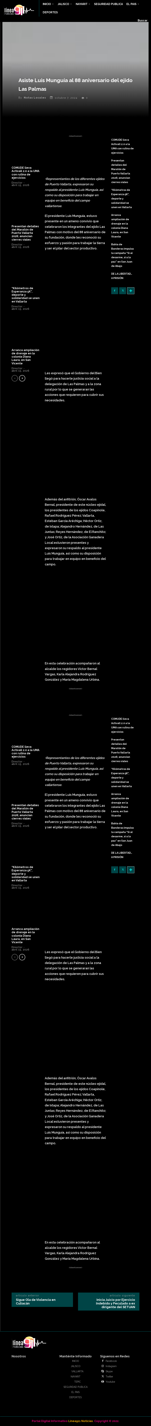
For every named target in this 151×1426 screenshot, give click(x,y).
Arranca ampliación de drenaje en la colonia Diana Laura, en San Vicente (25, 356)
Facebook (111, 1361)
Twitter (109, 1376)
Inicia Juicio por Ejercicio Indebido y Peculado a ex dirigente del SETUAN (115, 1303)
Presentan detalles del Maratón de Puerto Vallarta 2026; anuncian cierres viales (25, 233)
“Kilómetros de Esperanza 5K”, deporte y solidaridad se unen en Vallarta (26, 295)
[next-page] (22, 378)
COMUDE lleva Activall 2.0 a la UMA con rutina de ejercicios (25, 172)
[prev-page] (15, 378)
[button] (143, 20)
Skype (109, 1371)
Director (17, 182)
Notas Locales (35, 97)
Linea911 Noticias (80, 1421)
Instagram (111, 1366)
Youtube (110, 1382)
